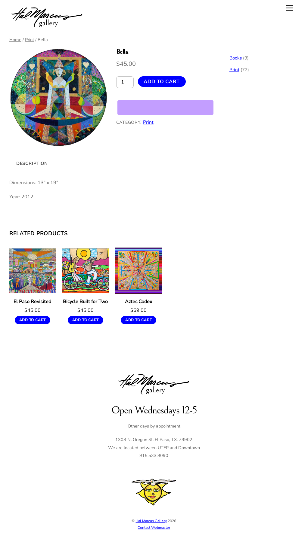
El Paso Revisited (32, 302)
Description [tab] (32, 163)
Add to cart (162, 81)
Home (15, 40)
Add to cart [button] (32, 320)
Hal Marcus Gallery (151, 521)
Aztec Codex (138, 302)
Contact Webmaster (154, 527)
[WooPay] (165, 107)
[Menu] (290, 8)
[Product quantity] (125, 82)
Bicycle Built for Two (85, 302)
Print (29, 40)
